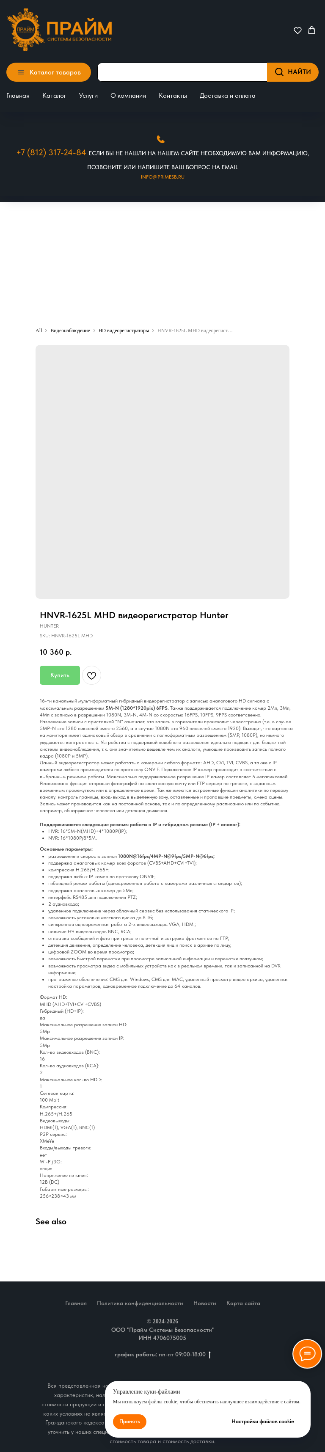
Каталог (54, 95)
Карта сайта (243, 1303)
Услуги (88, 95)
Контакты (173, 95)
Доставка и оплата (228, 95)
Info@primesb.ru (163, 177)
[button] (298, 30)
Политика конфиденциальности (140, 1303)
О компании (128, 95)
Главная (18, 95)
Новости (204, 1303)
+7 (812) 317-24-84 (51, 152)
